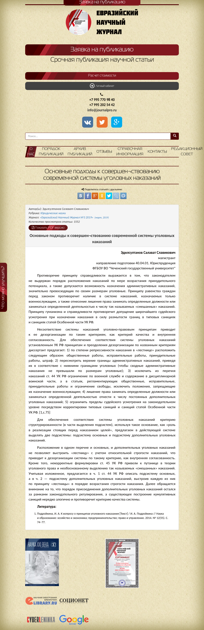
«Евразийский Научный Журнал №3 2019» (74, 217)
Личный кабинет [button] (102, 85)
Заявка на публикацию (102, 49)
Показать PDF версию (48, 227)
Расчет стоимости (102, 75)
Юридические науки (53, 213)
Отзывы (104, 151)
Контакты (157, 151)
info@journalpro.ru (102, 110)
